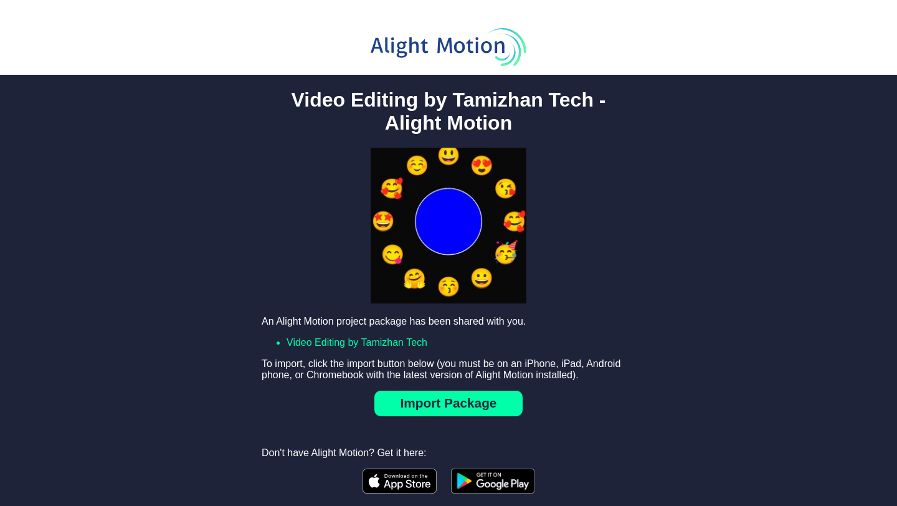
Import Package (449, 403)
